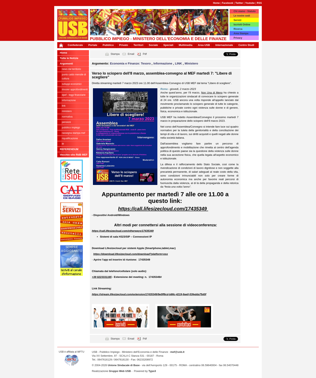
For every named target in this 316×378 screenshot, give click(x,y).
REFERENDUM (69, 149)
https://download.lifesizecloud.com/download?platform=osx (130, 253)
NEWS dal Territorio (71, 69)
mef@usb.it (177, 351)
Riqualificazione (70, 138)
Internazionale (224, 45)
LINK (63, 105)
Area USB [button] (204, 45)
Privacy (238, 37)
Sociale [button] (153, 45)
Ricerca (238, 29)
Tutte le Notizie (69, 58)
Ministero (67, 111)
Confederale (75, 45)
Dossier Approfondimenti (75, 89)
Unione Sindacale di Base (124, 365)
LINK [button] (179, 63)
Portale (92, 45)
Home (216, 3)
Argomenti (66, 63)
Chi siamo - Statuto (245, 11)
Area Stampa (241, 33)
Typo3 (152, 371)
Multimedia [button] (185, 45)
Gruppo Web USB (120, 371)
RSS (259, 3)
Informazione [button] (163, 63)
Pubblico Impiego (71, 127)
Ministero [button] (191, 63)
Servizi (237, 20)
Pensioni (66, 122)
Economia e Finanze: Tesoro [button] (131, 63)
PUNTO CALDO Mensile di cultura (74, 76)
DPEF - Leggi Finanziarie (73, 94)
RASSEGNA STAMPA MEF (73, 133)
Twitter (239, 3)
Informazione (69, 100)
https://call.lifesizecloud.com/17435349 (162, 208)
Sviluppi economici (71, 84)
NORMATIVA (67, 116)
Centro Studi (246, 45)
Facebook (227, 3)
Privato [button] (123, 45)
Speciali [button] (168, 45)
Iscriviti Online (242, 24)
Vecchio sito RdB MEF (73, 154)
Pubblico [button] (108, 45)
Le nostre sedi (242, 15)
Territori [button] (138, 45)
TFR (63, 143)
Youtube (250, 3)
